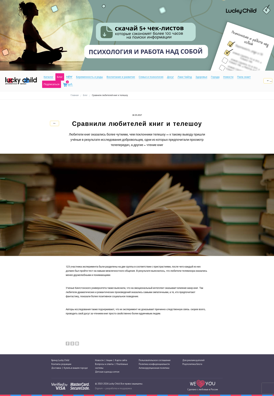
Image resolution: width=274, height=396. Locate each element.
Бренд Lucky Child (60, 360)
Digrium (99, 388)
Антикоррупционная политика (154, 367)
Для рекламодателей (193, 360)
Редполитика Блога (192, 364)
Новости (99, 360)
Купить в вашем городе (76, 367)
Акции (109, 360)
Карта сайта (121, 360)
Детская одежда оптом (107, 371)
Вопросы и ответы (104, 364)
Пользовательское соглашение (155, 360)
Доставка (56, 367)
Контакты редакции (61, 364)
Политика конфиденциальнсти (154, 364)
